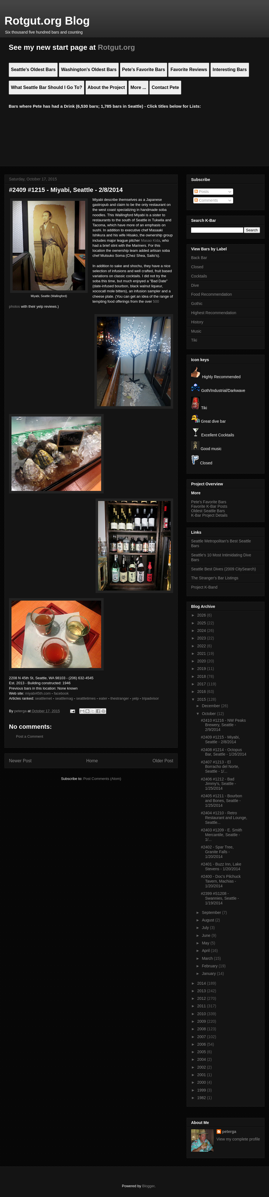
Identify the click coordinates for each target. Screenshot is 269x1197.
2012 (202, 998)
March (208, 958)
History (197, 322)
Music (196, 331)
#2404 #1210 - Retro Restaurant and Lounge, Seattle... (224, 818)
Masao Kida (150, 240)
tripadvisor (150, 698)
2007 (202, 1036)
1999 (202, 1090)
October (209, 713)
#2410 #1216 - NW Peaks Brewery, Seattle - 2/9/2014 (223, 725)
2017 (202, 684)
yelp (135, 698)
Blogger (148, 1186)
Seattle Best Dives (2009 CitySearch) (223, 569)
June (206, 935)
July (206, 927)
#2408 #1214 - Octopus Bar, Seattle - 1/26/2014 (223, 752)
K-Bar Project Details (209, 515)
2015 (202, 699)
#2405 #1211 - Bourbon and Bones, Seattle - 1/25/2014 (221, 801)
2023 (202, 638)
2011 (202, 1006)
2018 (202, 676)
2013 (202, 991)
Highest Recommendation (213, 313)
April (206, 950)
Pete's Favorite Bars (208, 502)
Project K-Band (204, 587)
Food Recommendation (211, 294)
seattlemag (64, 698)
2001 (202, 1075)
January (209, 973)
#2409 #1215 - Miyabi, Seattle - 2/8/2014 (220, 739)
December (211, 706)
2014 (202, 983)
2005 (202, 1052)
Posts (201, 191)
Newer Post (20, 760)
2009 (202, 1021)
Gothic (196, 303)
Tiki (194, 340)
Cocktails (199, 276)
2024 (202, 630)
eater (103, 698)
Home (92, 760)
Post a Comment (29, 736)
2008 (202, 1029)
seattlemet (43, 698)
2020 (202, 661)
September (212, 912)
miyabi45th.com (38, 693)
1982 (202, 1097)
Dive (195, 285)
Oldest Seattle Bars (208, 511)
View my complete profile (238, 1139)
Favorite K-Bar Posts (209, 506)
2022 (202, 646)
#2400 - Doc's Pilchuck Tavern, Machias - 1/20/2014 (221, 881)
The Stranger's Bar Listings (214, 578)
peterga (229, 1131)
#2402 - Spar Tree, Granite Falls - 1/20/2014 (217, 852)
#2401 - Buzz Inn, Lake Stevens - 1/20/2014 (221, 866)
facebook (61, 693)
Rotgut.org (116, 47)
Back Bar (199, 257)
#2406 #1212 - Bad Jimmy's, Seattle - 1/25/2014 (218, 784)
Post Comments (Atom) (102, 779)
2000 (202, 1082)
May (206, 943)
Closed (197, 267)
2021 (202, 653)
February (210, 966)
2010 (202, 1014)
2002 (202, 1067)
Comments (206, 200)
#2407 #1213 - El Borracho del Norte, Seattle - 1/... (220, 767)
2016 (202, 691)
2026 (202, 615)
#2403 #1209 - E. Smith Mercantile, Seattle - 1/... (221, 835)
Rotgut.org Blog (47, 21)
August (208, 920)
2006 (202, 1044)
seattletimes (86, 698)
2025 (202, 623)
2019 (202, 668)
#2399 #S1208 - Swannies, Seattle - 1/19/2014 (220, 898)
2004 (202, 1059)
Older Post (162, 760)
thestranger (119, 698)
